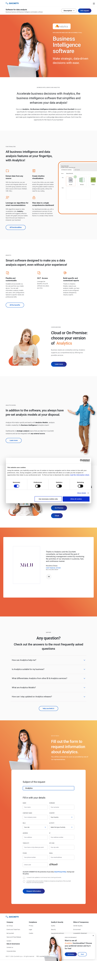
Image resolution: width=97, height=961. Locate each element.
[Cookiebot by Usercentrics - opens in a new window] (81, 460)
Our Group (10, 925)
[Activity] (61, 827)
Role (24, 823)
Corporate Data (11, 951)
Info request (84, 11)
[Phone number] (35, 857)
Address (25, 833)
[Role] (35, 827)
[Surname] (61, 807)
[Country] (61, 817)
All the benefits (15, 305)
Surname (52, 803)
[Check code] (35, 864)
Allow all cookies (76, 499)
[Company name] (35, 817)
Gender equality (78, 925)
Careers (9, 941)
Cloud (82, 954)
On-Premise (71, 954)
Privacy (31, 925)
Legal (30, 929)
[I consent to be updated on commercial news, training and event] (24, 878)
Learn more (59, 364)
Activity (51, 823)
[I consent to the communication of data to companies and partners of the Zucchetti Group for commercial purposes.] (24, 881)
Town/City (26, 843)
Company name (27, 813)
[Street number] (61, 837)
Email (51, 853)
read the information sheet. (80, 475)
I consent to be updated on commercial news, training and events (43, 877)
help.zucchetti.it (48, 708)
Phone (25, 853)
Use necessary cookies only (48, 499)
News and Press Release (14, 937)
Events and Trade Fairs (13, 929)
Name (24, 803)
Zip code (51, 843)
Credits (31, 933)
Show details (81, 493)
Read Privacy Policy (60, 872)
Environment (77, 929)
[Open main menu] (94, 3)
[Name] (35, 807)
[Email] (61, 857)
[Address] (35, 837)
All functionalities (16, 227)
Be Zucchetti (10, 933)
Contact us (10, 947)
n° (50, 833)
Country (52, 813)
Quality (53, 925)
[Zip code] (61, 847)
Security (53, 929)
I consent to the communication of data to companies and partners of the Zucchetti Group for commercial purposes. (48, 881)
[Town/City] (35, 847)
